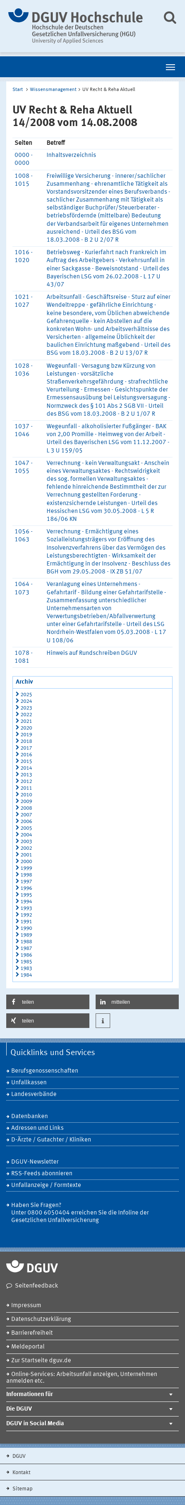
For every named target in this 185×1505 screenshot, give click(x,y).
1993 (26, 908)
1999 (26, 868)
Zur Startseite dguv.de (41, 1361)
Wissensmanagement (53, 89)
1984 (26, 975)
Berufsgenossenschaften (44, 1071)
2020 (26, 728)
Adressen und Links (37, 1128)
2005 (26, 828)
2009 (26, 801)
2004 (26, 835)
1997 (26, 881)
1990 (26, 928)
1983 (26, 968)
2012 (26, 781)
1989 (26, 935)
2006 (26, 821)
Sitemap (21, 1489)
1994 (26, 901)
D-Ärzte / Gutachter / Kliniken (51, 1140)
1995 (26, 895)
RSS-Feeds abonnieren (41, 1174)
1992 (26, 915)
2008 (26, 808)
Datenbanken (29, 1117)
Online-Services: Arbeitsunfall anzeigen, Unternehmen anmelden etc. (81, 1377)
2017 (26, 748)
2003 (26, 841)
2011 (26, 788)
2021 (26, 721)
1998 (26, 875)
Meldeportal (27, 1347)
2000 (26, 861)
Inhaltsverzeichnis (71, 155)
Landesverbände (34, 1094)
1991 (26, 921)
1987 (26, 948)
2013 (26, 775)
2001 (26, 855)
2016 (26, 755)
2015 (26, 761)
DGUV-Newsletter (35, 1162)
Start (17, 89)
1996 (26, 888)
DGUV (18, 1456)
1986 (26, 955)
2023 (26, 708)
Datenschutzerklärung (41, 1319)
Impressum (26, 1306)
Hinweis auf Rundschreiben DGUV (92, 653)
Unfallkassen (29, 1083)
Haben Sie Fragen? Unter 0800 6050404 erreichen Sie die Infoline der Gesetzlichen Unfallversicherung (80, 1213)
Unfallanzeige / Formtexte (46, 1185)
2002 (26, 848)
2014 (26, 768)
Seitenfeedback (36, 1286)
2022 (26, 714)
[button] (47, 1002)
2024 (26, 701)
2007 (26, 815)
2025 (26, 694)
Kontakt (20, 1472)
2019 (26, 734)
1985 (26, 962)
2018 (26, 741)
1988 (26, 941)
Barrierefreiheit (32, 1333)
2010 (26, 795)
